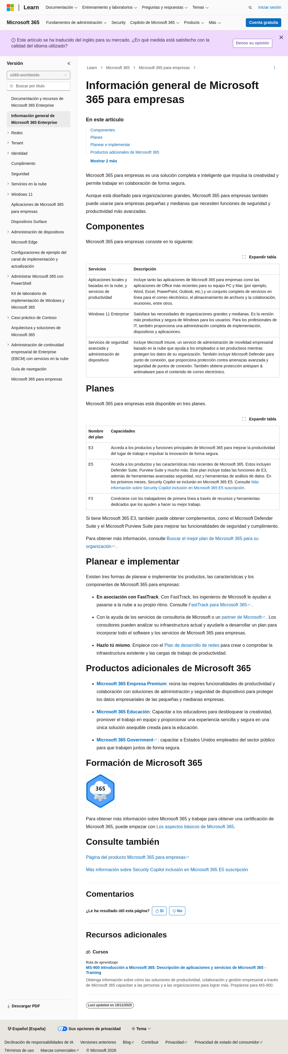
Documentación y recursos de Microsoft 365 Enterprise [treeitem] (37, 102)
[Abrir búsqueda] (250, 8)
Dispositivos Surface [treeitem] (29, 221)
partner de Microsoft (242, 617)
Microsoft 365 (118, 67)
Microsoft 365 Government (125, 739)
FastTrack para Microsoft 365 (218, 604)
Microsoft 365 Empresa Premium (131, 683)
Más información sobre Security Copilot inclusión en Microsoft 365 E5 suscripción (167, 869)
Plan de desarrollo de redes (191, 645)
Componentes (103, 130)
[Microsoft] (10, 7)
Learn (92, 67)
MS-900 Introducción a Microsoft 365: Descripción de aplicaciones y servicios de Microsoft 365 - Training (176, 970)
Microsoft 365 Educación (123, 711)
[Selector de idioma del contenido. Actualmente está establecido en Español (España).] (26, 1029)
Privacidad (174, 1042)
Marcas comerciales (57, 1050)
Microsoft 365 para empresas (164, 67)
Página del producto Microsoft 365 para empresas (136, 857)
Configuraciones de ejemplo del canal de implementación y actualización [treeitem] (38, 259)
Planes (97, 137)
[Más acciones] (274, 67)
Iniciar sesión (269, 7)
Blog (127, 1042)
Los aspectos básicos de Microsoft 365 (195, 826)
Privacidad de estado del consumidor (227, 1042)
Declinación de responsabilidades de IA (38, 1042)
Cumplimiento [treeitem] (23, 163)
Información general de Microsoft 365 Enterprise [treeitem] (34, 119)
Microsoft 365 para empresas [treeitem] (36, 379)
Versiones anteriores (98, 1042)
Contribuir (150, 1042)
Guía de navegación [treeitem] (28, 369)
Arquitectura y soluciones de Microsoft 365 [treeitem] (36, 331)
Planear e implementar (110, 144)
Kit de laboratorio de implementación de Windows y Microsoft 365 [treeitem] (37, 300)
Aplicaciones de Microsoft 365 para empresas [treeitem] (37, 208)
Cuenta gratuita (263, 22)
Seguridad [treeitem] (20, 174)
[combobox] (38, 75)
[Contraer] (69, 63)
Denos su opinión (252, 43)
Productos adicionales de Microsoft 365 (125, 152)
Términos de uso (19, 1050)
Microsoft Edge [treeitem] (24, 242)
